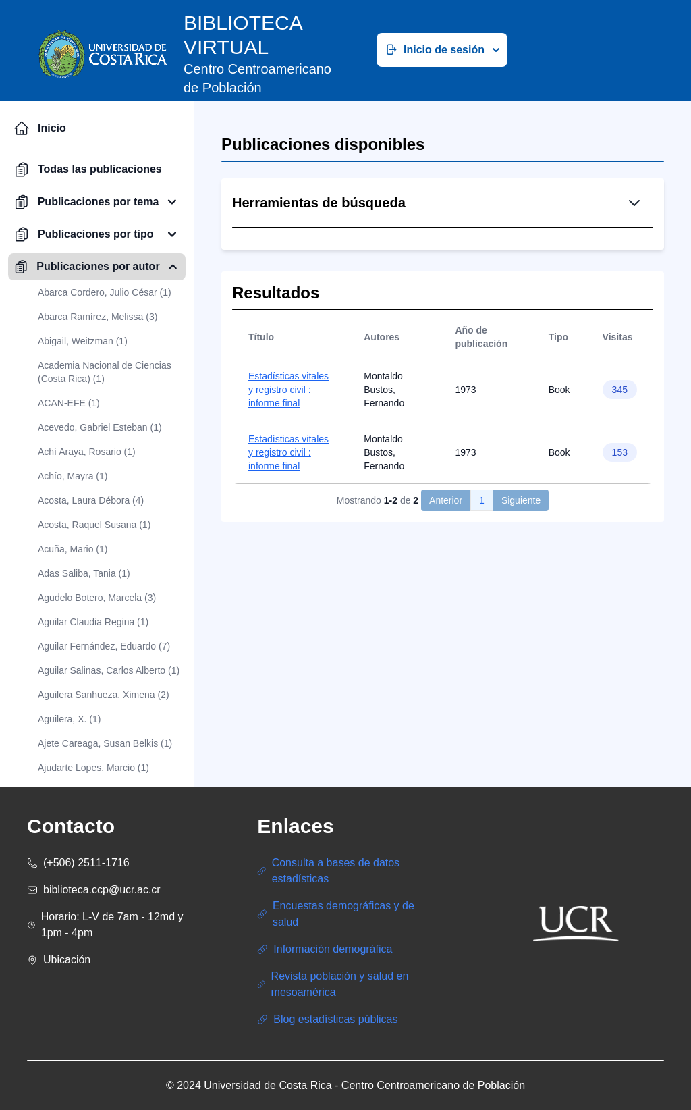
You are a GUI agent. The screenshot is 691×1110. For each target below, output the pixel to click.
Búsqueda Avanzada (495, 273)
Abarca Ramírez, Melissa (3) (97, 316)
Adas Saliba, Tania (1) (84, 573)
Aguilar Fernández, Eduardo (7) (104, 646)
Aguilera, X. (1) (69, 719)
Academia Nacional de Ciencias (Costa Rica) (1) (104, 372)
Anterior (445, 600)
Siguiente (521, 600)
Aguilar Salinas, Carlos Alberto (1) (108, 670)
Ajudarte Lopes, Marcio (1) (93, 767)
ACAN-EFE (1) (69, 403)
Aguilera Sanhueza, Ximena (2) (103, 694)
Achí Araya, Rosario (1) (87, 451)
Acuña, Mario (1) (72, 549)
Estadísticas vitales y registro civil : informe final (288, 489)
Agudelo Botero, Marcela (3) (97, 597)
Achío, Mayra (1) (72, 476)
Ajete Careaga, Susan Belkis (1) (105, 743)
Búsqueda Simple (382, 273)
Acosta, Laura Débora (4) (91, 500)
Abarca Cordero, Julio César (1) (104, 292)
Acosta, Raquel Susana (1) (94, 524)
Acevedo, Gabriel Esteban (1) (100, 427)
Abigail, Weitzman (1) (83, 341)
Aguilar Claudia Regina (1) (93, 621)
